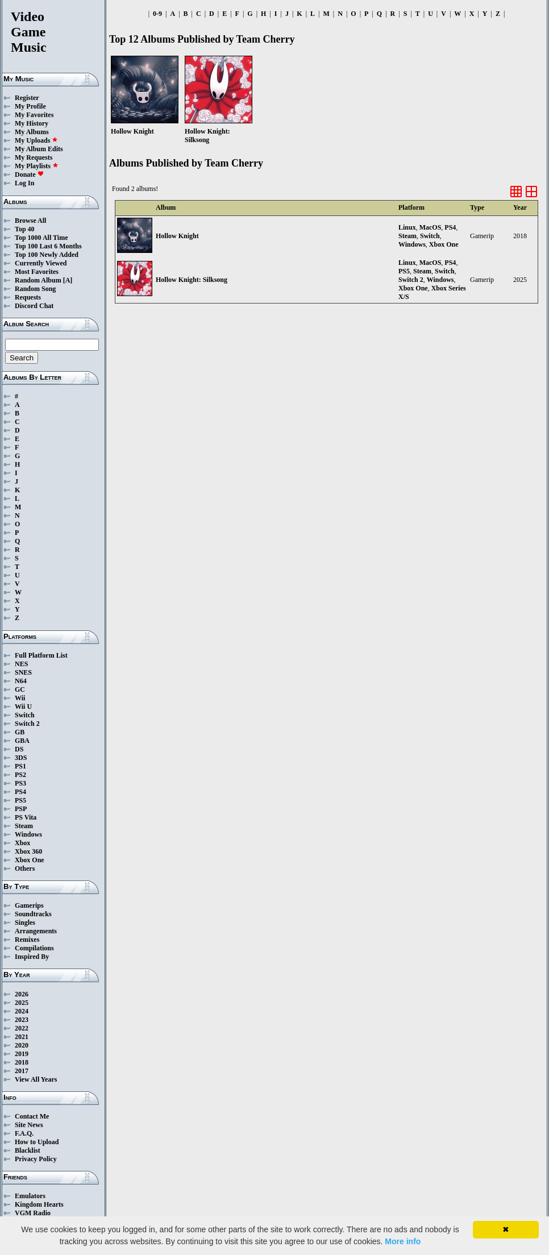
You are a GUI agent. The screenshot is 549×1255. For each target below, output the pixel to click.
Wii (20, 698)
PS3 (20, 783)
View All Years (36, 1079)
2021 (21, 1037)
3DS (21, 758)
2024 (21, 1011)
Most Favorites (37, 272)
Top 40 (25, 229)
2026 (21, 994)
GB (19, 732)
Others (25, 868)
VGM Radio (33, 1213)
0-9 (157, 14)
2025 (21, 1003)
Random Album (38, 280)
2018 (21, 1062)
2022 (21, 1028)
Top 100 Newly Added (46, 255)
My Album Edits (39, 149)
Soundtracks (33, 914)
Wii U (23, 706)
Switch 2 (27, 724)
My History (31, 123)
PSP (21, 809)
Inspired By (32, 957)
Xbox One (29, 860)
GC (20, 689)
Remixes (27, 940)
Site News (29, 1125)
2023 (21, 1020)
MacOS (430, 227)
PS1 (20, 766)
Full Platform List (41, 655)
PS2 (20, 775)
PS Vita (25, 817)
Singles (25, 922)
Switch (25, 715)
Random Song (35, 289)
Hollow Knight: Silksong (191, 280)
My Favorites (34, 115)
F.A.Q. (24, 1133)
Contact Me (32, 1116)
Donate (29, 174)
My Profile (30, 106)
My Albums (32, 132)
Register (27, 98)
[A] (68, 280)
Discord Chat (34, 306)
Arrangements (36, 931)
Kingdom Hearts (39, 1204)
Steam (24, 826)
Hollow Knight (177, 236)
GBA (22, 741)
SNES (23, 672)
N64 (21, 681)
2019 (21, 1054)
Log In (24, 183)
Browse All (30, 221)
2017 (21, 1071)
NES (21, 664)
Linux (407, 227)
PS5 (20, 800)
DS (19, 749)
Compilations (34, 948)
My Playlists (37, 166)
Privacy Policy (36, 1159)
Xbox (22, 843)
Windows (28, 834)
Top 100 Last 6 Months (48, 246)
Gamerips (29, 905)
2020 (21, 1045)
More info (403, 1241)
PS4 (20, 792)
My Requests (33, 157)
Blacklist (27, 1150)
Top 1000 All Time (41, 238)
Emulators (30, 1196)
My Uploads (36, 140)
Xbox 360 (28, 851)
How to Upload (37, 1142)
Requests (28, 297)
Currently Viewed (40, 263)
